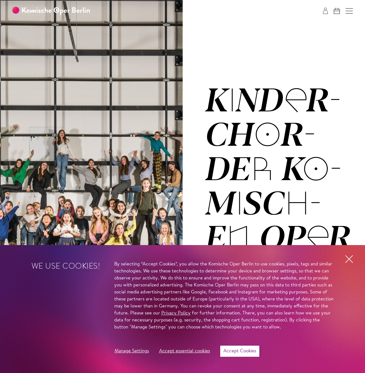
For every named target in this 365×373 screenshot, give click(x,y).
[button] (349, 11)
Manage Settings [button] (132, 351)
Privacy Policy (176, 313)
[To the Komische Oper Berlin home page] (51, 11)
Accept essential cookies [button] (184, 351)
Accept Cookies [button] (239, 351)
